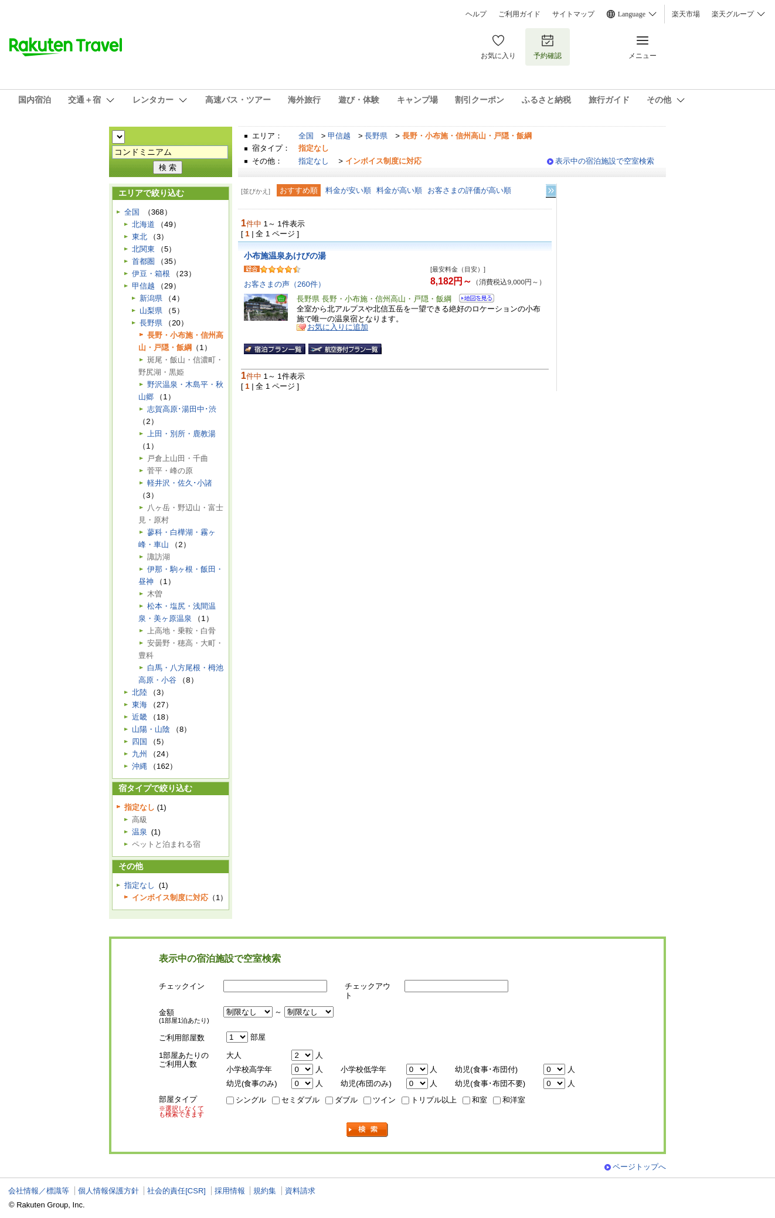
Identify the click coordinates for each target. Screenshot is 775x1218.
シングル (251, 1099)
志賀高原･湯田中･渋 (181, 409)
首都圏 (143, 261)
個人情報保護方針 (108, 1190)
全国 (306, 135)
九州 (139, 753)
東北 (139, 236)
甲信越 (339, 135)
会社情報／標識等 (38, 1190)
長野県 (376, 135)
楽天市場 (686, 14)
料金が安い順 (348, 190)
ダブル (346, 1099)
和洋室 (513, 1099)
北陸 (139, 692)
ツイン (384, 1099)
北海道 (143, 224)
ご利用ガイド (519, 14)
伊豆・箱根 (151, 273)
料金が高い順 (399, 190)
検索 (367, 1129)
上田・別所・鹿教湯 (181, 433)
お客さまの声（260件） (284, 284)
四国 (139, 741)
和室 (479, 1099)
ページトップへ (639, 1166)
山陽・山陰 (151, 729)
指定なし (313, 161)
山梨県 (151, 310)
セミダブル (300, 1099)
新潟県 (151, 298)
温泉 (139, 831)
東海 (139, 704)
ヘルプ (476, 14)
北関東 (143, 249)
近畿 (139, 717)
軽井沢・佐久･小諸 (179, 483)
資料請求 (300, 1190)
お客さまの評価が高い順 (469, 190)
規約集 (264, 1190)
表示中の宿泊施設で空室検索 (604, 161)
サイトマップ (573, 14)
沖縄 (139, 766)
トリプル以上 (434, 1099)
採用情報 (230, 1190)
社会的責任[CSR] (176, 1190)
